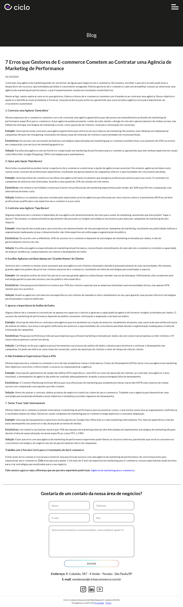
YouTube (100, 589)
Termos (108, 603)
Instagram (83, 589)
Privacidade (99, 603)
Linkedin (91, 589)
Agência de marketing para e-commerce (112, 470)
